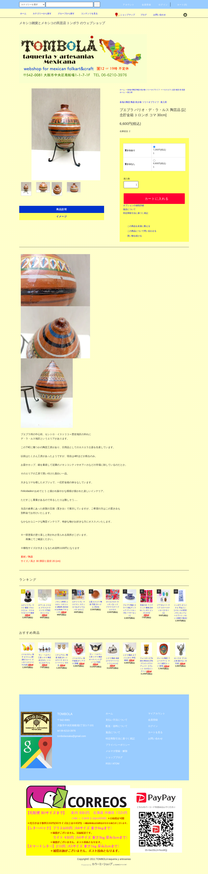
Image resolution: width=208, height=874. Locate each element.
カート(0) (180, 4)
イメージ (61, 216)
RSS (108, 763)
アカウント (126, 4)
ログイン (161, 4)
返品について (129, 209)
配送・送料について (116, 726)
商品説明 (61, 209)
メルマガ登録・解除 (116, 751)
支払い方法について (116, 719)
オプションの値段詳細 (133, 205)
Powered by (104, 865)
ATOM (116, 763)
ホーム (23, 13)
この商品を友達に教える (136, 226)
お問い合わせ (157, 15)
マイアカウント (156, 713)
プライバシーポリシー (118, 744)
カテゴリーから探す (40, 13)
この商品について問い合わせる (139, 231)
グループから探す (64, 13)
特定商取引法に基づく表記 (135, 213)
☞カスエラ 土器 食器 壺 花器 (173, 90)
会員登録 (144, 4)
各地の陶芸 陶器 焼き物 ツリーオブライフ (143, 90)
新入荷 (129, 92)
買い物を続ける (132, 236)
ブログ (143, 15)
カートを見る (155, 732)
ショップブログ (114, 757)
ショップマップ (125, 15)
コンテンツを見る (87, 13)
